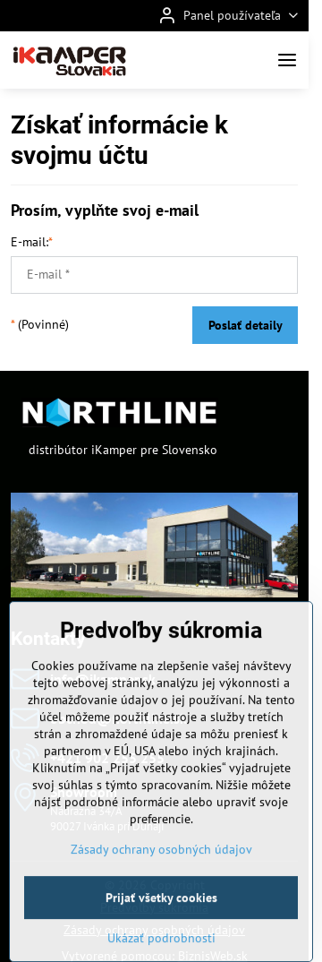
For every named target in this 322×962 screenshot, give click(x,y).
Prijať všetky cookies (161, 940)
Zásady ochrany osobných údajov (161, 891)
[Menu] (287, 60)
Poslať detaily (245, 325)
